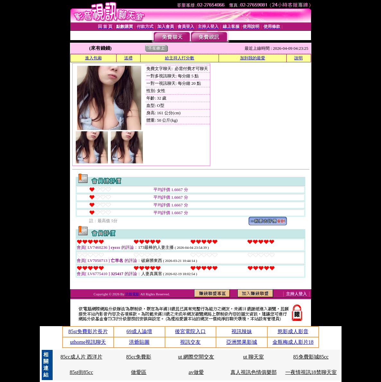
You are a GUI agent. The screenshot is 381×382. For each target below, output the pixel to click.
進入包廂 (93, 58)
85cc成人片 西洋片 (81, 357)
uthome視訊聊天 (88, 342)
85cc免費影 (138, 357)
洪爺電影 (132, 294)
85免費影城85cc (311, 357)
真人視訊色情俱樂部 (253, 372)
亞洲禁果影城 (241, 342)
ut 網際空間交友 (196, 357)
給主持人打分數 (179, 58)
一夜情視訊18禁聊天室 (311, 372)
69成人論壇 (139, 331)
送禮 (128, 58)
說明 (298, 58)
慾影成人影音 (293, 331)
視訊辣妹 (241, 331)
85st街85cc (81, 372)
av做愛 (196, 372)
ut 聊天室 (253, 357)
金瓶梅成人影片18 (293, 342)
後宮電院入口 (190, 331)
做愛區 (138, 372)
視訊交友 (190, 342)
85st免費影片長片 (88, 331)
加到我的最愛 (252, 58)
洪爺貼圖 (139, 342)
